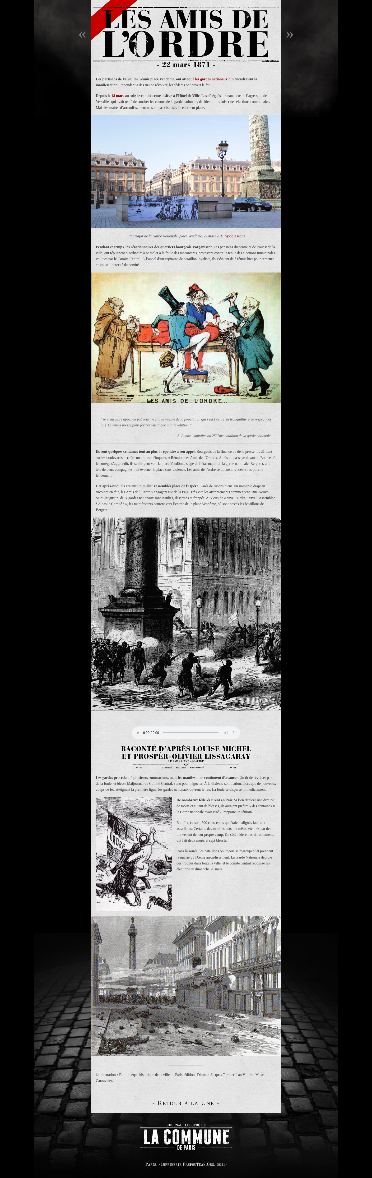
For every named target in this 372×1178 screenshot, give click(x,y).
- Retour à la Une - (186, 1103)
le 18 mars (116, 96)
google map (234, 236)
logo (186, 1136)
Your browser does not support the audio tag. (186, 732)
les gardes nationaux (211, 79)
